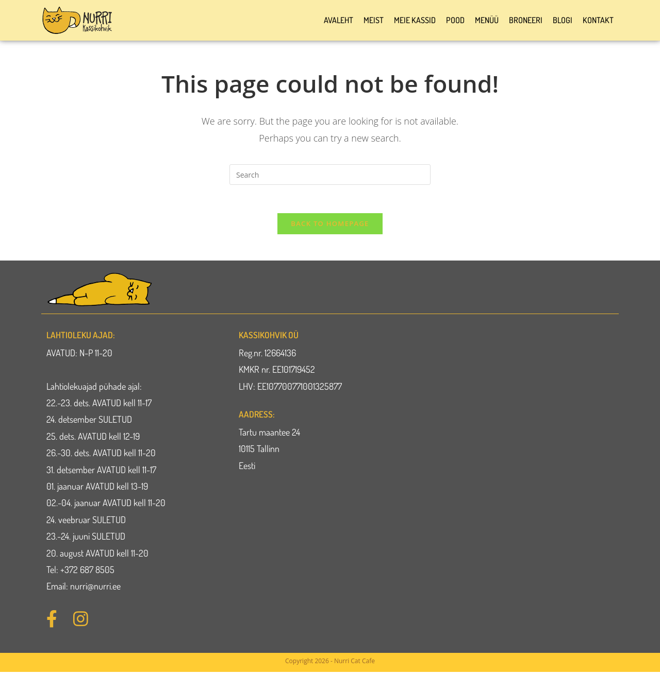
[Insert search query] (330, 174)
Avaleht (338, 20)
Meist (374, 20)
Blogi (562, 20)
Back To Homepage (330, 226)
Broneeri (525, 20)
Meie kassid (415, 20)
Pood (455, 20)
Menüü (487, 20)
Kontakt (598, 20)
